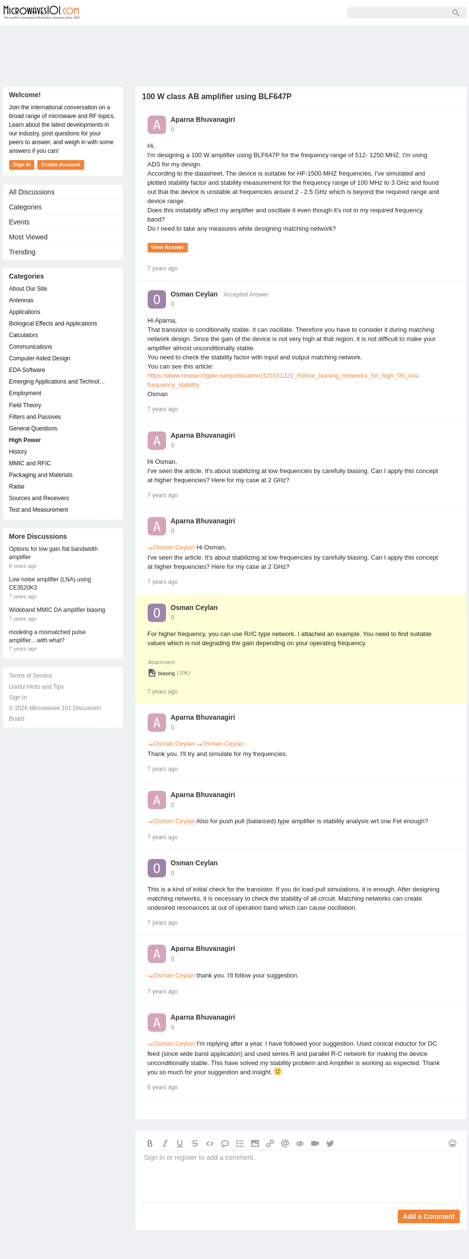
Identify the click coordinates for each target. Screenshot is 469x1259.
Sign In (240, 12)
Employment (25, 393)
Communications (30, 346)
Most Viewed (28, 237)
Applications (25, 312)
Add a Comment (428, 1216)
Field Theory (25, 405)
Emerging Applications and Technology (58, 381)
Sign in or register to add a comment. (301, 1176)
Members (154, 12)
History (18, 451)
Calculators (23, 335)
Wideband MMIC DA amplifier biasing (57, 610)
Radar (17, 486)
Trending (22, 252)
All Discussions (32, 192)
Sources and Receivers (39, 498)
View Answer (167, 247)
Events (19, 222)
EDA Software (27, 370)
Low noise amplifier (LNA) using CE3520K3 (50, 583)
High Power (25, 440)
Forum (112, 12)
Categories (25, 207)
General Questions (33, 428)
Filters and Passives (35, 417)
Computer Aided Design (40, 358)
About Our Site (28, 288)
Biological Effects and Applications (53, 323)
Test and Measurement (38, 509)
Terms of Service (30, 675)
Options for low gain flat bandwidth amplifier (53, 553)
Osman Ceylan (194, 294)
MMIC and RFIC (30, 463)
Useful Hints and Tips (36, 686)
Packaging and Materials (41, 475)
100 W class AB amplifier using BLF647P (217, 96)
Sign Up (199, 12)
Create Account (60, 164)
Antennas (21, 300)
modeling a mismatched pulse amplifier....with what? (47, 636)
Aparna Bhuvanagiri (203, 119)
